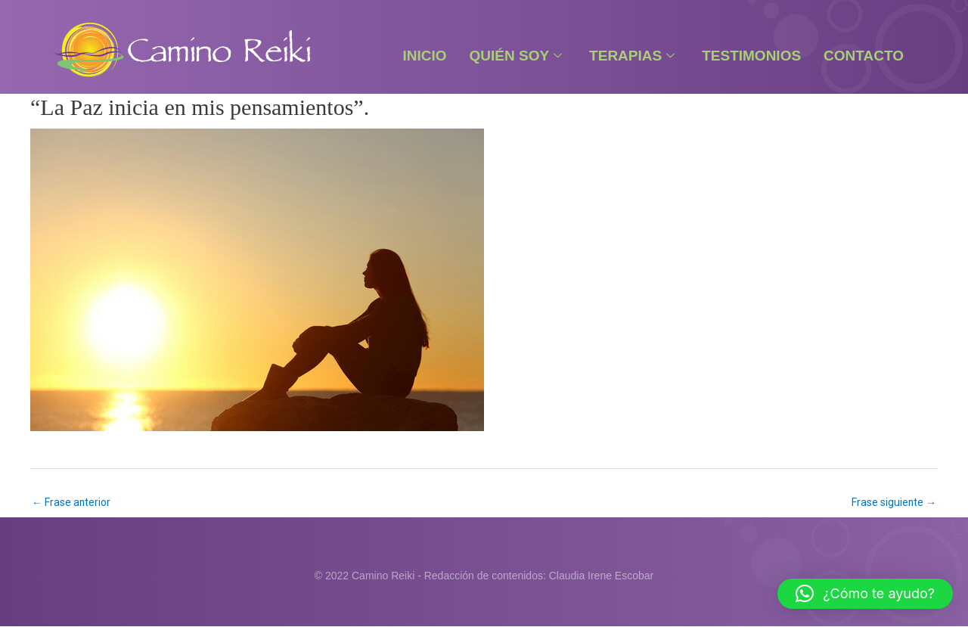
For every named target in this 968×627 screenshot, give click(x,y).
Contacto (864, 56)
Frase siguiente (893, 502)
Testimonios (751, 56)
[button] (865, 594)
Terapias (632, 56)
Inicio (424, 56)
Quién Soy (516, 56)
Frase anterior (71, 502)
